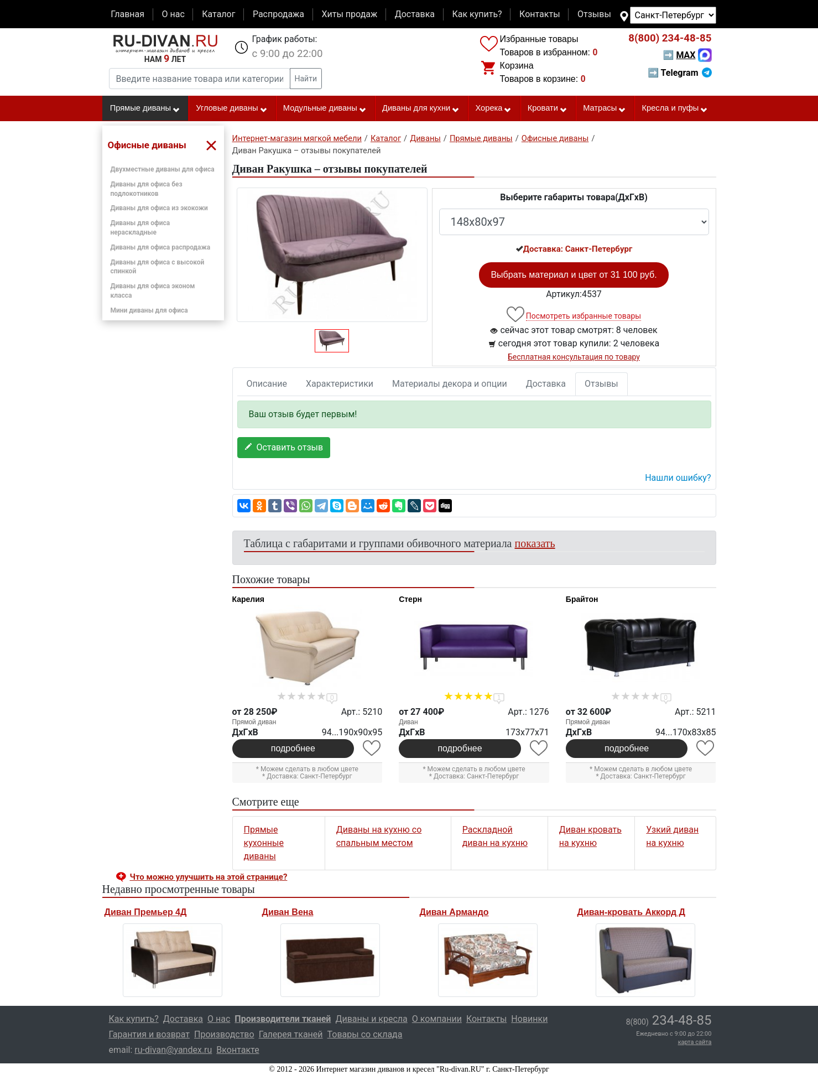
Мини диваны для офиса (149, 310)
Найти (306, 78)
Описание (267, 383)
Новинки (529, 1019)
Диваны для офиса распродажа (161, 247)
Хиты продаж (350, 14)
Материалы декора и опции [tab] (449, 383)
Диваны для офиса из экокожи (159, 208)
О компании (437, 1019)
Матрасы (604, 108)
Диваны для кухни (421, 108)
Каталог (218, 14)
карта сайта (695, 1042)
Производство (224, 1034)
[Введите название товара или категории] (199, 78)
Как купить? (477, 14)
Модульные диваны (325, 108)
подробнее (293, 748)
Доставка (415, 14)
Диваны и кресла (371, 1019)
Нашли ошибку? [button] (678, 477)
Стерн (410, 599)
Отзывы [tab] (601, 383)
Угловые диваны (231, 108)
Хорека (493, 108)
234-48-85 (669, 38)
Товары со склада (365, 1034)
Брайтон (582, 599)
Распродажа (278, 14)
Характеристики (339, 383)
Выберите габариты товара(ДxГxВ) (574, 197)
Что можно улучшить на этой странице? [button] (209, 877)
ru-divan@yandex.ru (173, 1050)
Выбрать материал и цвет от (574, 274)
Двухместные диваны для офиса (163, 169)
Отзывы (594, 14)
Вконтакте (237, 1050)
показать (535, 543)
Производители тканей (283, 1019)
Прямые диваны (145, 108)
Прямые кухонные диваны (264, 842)
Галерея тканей (291, 1034)
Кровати (547, 108)
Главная (127, 14)
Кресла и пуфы (675, 108)
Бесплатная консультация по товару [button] (574, 356)
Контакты (539, 14)
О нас (172, 14)
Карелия (248, 599)
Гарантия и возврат (149, 1034)
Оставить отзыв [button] (284, 447)
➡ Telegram (679, 72)
